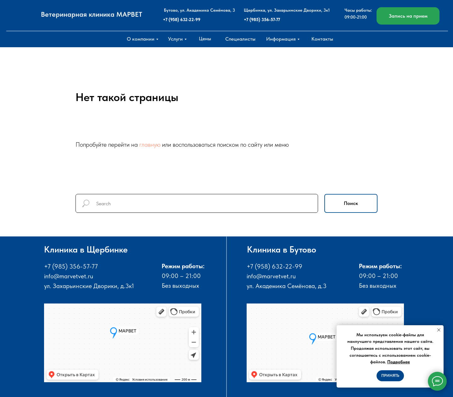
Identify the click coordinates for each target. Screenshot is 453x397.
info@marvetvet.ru (68, 276)
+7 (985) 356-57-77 (262, 19)
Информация (281, 39)
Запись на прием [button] (408, 16)
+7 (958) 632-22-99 (181, 19)
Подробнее (398, 361)
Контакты (322, 39)
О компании (140, 39)
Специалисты (240, 39)
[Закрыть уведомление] (439, 330)
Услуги (175, 39)
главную (149, 144)
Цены (205, 39)
